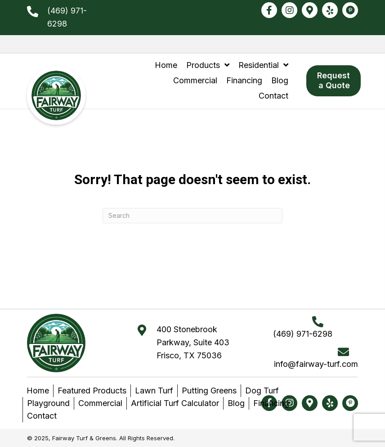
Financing (271, 403)
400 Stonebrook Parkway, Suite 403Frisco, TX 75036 (193, 342)
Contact (42, 415)
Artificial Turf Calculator (175, 403)
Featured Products (92, 390)
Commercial (100, 403)
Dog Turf (262, 390)
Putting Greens (209, 390)
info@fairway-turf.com (316, 364)
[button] (269, 10)
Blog (236, 403)
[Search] (192, 215)
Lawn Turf (154, 390)
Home (38, 390)
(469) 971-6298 (302, 334)
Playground (48, 403)
